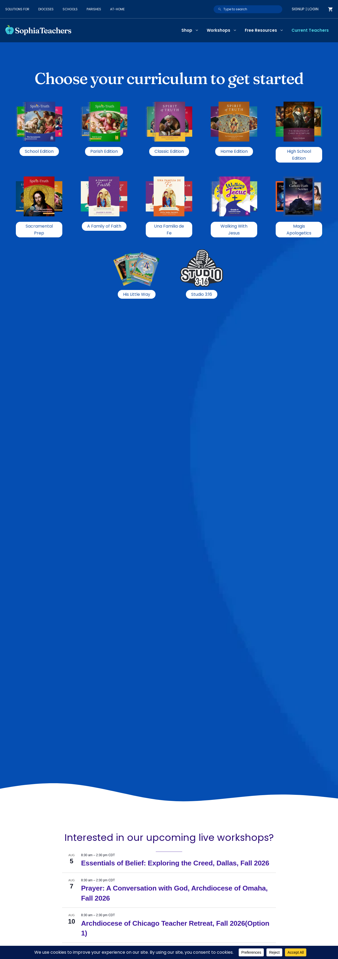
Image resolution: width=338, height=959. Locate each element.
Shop (192, 30)
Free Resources (266, 30)
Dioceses (46, 9)
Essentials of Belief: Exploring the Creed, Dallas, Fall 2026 (175, 863)
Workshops (224, 30)
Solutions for (17, 9)
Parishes (94, 9)
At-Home (117, 9)
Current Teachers (310, 30)
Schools (70, 9)
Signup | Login (305, 9)
